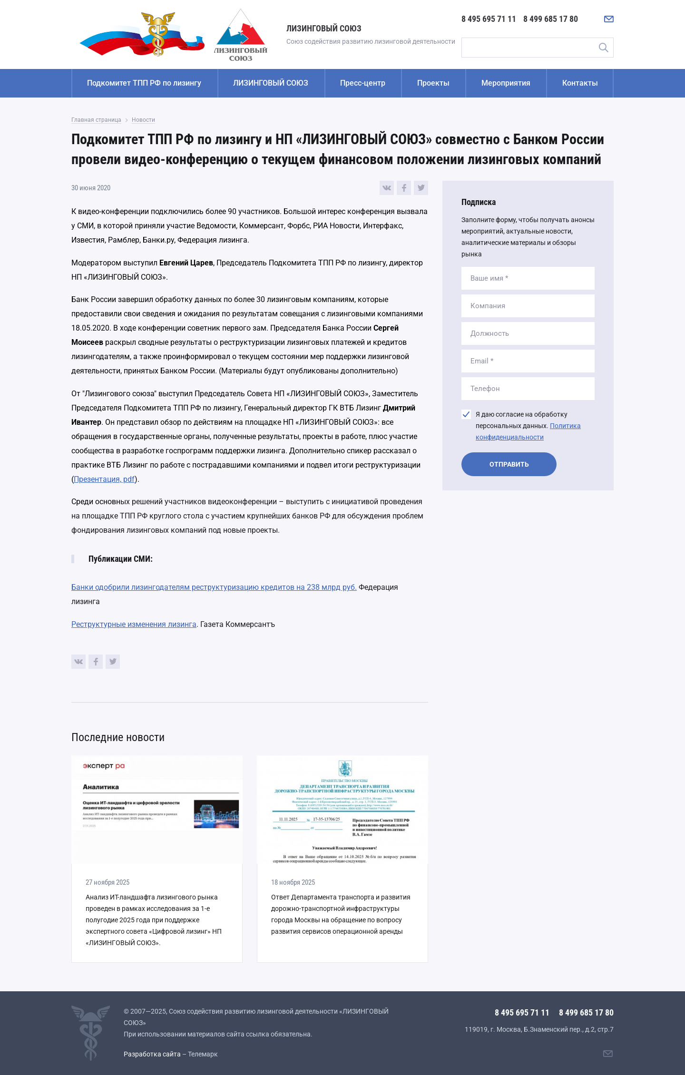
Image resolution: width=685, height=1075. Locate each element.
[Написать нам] (609, 19)
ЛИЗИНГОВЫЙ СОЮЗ (270, 83)
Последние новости (118, 737)
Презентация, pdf (104, 479)
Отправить (509, 464)
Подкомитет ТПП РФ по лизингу (144, 83)
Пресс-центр (362, 83)
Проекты (433, 83)
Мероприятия (505, 83)
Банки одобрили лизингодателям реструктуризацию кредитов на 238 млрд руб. (214, 587)
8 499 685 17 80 (550, 19)
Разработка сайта (152, 1054)
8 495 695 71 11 (488, 19)
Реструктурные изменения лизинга (133, 624)
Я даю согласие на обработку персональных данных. (528, 425)
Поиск (603, 47)
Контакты (580, 83)
